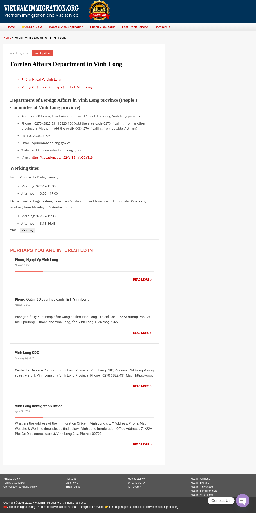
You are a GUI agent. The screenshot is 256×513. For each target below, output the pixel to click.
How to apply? (136, 478)
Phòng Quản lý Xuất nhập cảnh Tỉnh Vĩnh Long (54, 87)
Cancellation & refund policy (20, 486)
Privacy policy (11, 478)
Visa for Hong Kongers (204, 490)
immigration (42, 53)
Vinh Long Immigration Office (38, 406)
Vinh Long (27, 230)
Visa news (72, 482)
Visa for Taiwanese (201, 486)
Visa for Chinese (200, 478)
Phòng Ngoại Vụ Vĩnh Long (38, 79)
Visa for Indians (199, 482)
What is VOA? (136, 482)
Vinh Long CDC (27, 353)
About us (71, 478)
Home (7, 37)
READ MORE (141, 279)
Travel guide (73, 486)
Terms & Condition (14, 482)
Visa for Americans (201, 494)
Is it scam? (134, 486)
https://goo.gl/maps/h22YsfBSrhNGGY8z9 (62, 157)
